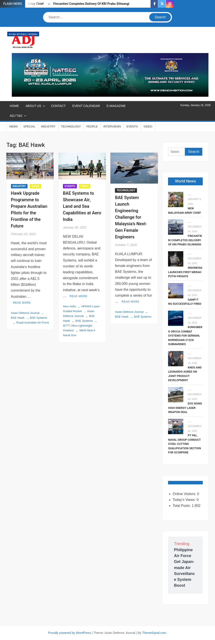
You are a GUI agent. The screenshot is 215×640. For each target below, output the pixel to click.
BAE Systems (38, 317)
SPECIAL (29, 126)
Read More (22, 302)
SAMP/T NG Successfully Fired (184, 302)
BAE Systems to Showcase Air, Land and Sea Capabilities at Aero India (82, 206)
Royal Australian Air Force (32, 322)
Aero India (69, 306)
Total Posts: (182, 506)
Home (14, 106)
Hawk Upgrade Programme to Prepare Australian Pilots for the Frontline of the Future (29, 209)
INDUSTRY (48, 126)
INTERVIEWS (112, 126)
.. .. (189, 194)
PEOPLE (92, 126)
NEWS (13, 126)
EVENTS (132, 126)
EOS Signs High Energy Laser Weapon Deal (185, 407)
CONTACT (58, 106)
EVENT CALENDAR (86, 106)
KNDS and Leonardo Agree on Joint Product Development (184, 373)
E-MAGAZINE (116, 106)
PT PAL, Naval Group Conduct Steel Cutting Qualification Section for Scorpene (184, 443)
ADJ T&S (16, 115)
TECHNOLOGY (71, 126)
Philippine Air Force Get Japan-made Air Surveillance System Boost (184, 568)
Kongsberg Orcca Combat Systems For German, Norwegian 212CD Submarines (185, 335)
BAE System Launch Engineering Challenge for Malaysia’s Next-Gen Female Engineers (131, 217)
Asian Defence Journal (25, 313)
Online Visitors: (185, 494)
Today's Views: (184, 500)
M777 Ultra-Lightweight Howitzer (77, 328)
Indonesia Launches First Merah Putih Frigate (185, 272)
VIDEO (148, 126)
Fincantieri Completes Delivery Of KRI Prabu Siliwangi (91, 4)
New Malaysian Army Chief (184, 210)
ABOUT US (33, 106)
